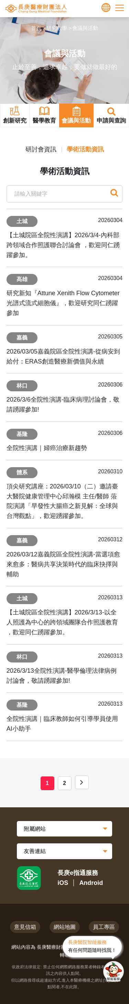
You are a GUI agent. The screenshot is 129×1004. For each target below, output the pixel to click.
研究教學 (56, 28)
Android (91, 882)
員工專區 (104, 927)
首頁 (36, 28)
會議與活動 (85, 28)
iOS (62, 882)
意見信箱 (25, 927)
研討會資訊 (40, 149)
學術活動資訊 (85, 149)
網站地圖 (65, 927)
